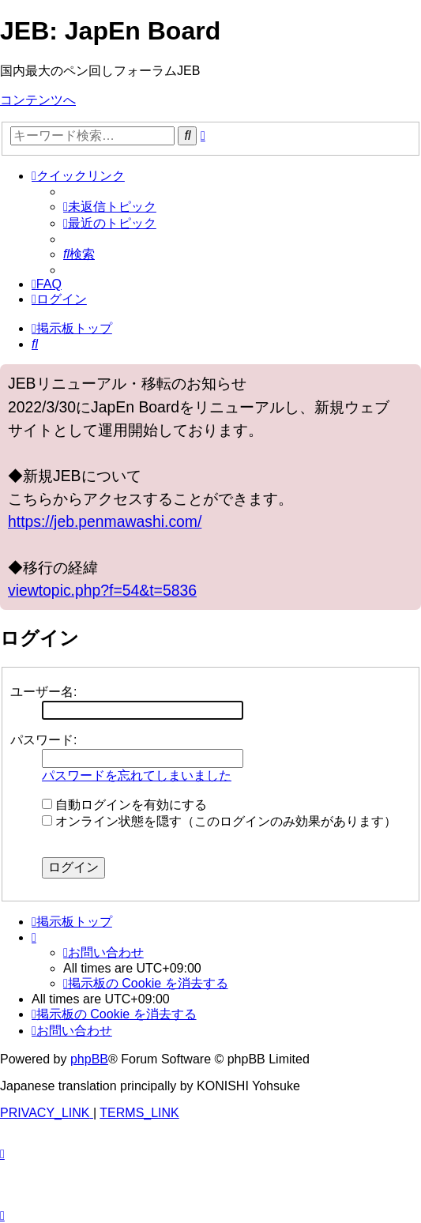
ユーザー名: (43, 691)
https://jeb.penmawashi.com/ (104, 521)
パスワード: (43, 740)
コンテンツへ (38, 100)
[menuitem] (109, 206)
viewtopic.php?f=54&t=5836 (102, 590)
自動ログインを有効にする (124, 804)
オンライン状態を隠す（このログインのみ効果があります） (219, 821)
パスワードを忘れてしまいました (136, 775)
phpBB (89, 1059)
